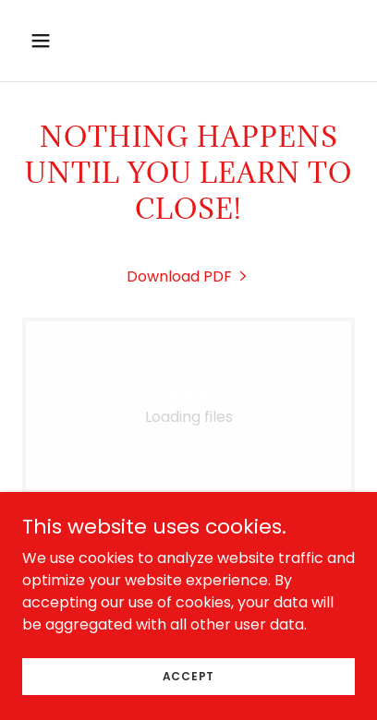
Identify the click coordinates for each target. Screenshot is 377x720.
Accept (189, 675)
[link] (188, 276)
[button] (60, 40)
